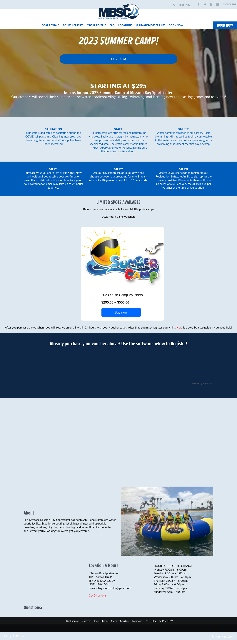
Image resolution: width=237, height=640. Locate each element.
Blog (154, 620)
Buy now (121, 312)
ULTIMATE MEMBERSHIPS (150, 25)
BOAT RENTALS (50, 25)
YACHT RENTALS (96, 25)
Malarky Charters (120, 620)
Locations (137, 620)
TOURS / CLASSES (73, 25)
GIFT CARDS (229, 4)
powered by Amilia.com (202, 383)
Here (179, 327)
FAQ (112, 25)
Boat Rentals (72, 620)
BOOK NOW (176, 25)
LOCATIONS (125, 25)
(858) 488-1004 (185, 6)
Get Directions (97, 595)
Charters (86, 620)
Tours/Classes (101, 620)
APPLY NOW (166, 620)
